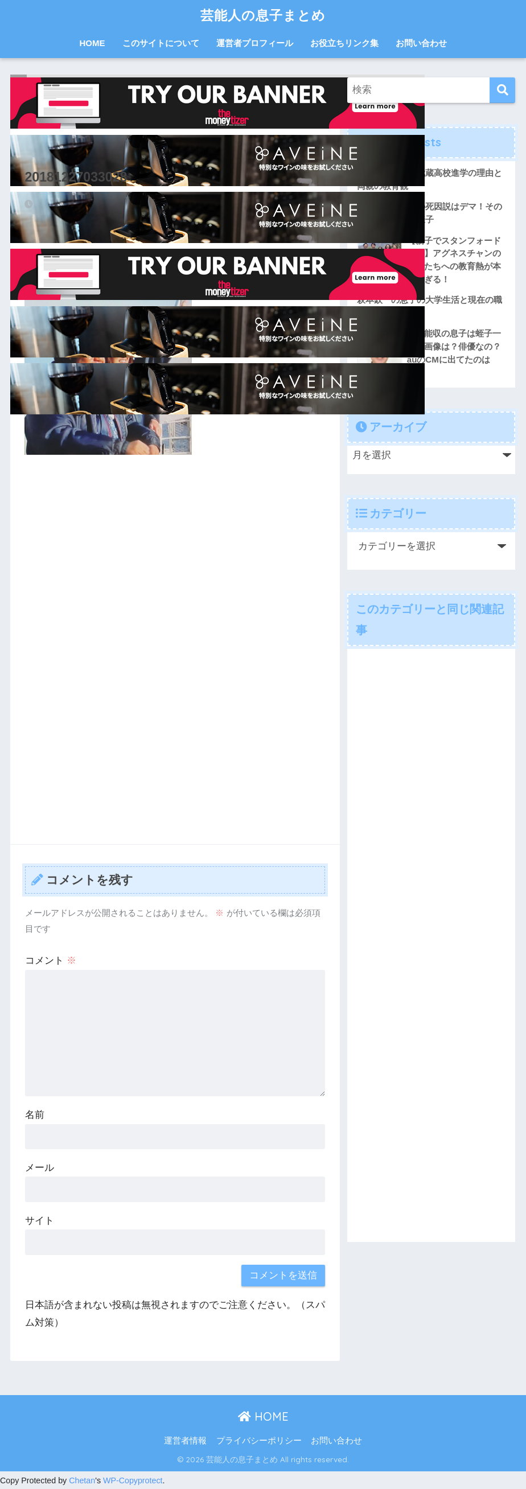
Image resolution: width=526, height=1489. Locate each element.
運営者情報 (185, 1440)
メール (39, 1167)
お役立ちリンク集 (344, 43)
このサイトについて (160, 43)
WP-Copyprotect (133, 1480)
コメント (50, 960)
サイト (39, 1220)
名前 (34, 1114)
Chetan (82, 1480)
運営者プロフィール (254, 43)
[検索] (502, 90)
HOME (92, 43)
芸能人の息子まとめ (263, 15)
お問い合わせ (421, 43)
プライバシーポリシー (259, 1440)
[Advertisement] (175, 548)
